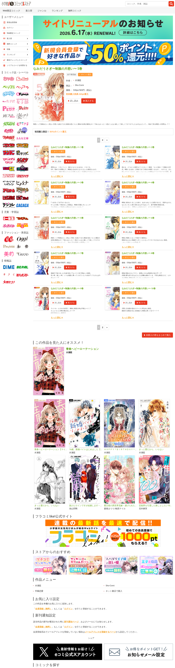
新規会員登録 (12, 22)
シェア (91, 642)
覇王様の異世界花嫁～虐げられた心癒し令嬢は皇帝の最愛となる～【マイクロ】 (120, 509)
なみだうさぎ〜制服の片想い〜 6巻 (138, 221)
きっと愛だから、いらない (151, 453)
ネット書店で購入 (114, 595)
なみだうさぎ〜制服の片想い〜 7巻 (67, 257)
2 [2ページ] (102, 144)
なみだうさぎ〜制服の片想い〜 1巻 (67, 151)
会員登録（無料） (43, 612)
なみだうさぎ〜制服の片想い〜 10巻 (139, 292)
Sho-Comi (79, 85)
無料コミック (74, 10)
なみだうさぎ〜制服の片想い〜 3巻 (67, 186)
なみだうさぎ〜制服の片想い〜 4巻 (138, 186)
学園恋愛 (39, 595)
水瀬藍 (78, 80)
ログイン (68, 612)
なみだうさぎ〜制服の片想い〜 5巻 (67, 221)
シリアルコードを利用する (17, 65)
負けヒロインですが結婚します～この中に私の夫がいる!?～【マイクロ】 (85, 509)
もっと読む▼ (57, 180)
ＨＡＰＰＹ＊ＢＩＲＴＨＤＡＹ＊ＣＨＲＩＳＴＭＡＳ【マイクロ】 (120, 453)
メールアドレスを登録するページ (100, 636)
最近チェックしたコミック (17, 60)
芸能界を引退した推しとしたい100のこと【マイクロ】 (155, 509)
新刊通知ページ (71, 625)
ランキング (57, 10)
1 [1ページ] (98, 144)
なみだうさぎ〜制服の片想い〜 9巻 (67, 292)
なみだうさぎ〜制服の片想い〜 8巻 (138, 257)
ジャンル (42, 10)
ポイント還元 (86, 74)
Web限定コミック (11, 10)
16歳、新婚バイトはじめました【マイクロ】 (85, 453)
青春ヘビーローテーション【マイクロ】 (50, 453)
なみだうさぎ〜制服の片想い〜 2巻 (138, 151)
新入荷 (29, 10)
